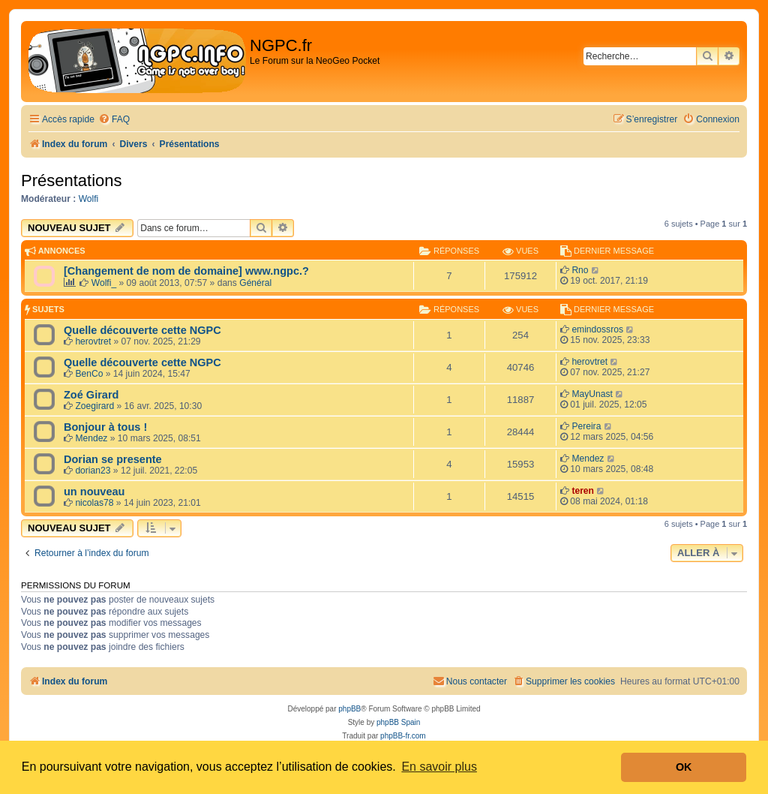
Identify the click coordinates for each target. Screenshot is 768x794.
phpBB (349, 709)
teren (583, 491)
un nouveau (94, 492)
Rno (580, 270)
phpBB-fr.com (403, 736)
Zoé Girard (91, 395)
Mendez (91, 438)
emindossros (597, 329)
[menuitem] (114, 120)
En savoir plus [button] (439, 766)
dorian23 (92, 470)
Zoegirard (94, 406)
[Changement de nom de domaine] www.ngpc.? (186, 271)
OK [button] (684, 767)
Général (255, 283)
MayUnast (592, 394)
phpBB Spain (398, 722)
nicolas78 (94, 503)
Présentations (71, 180)
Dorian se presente (113, 459)
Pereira (586, 426)
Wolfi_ (104, 283)
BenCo (89, 373)
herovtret (93, 341)
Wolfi (89, 199)
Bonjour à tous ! (105, 427)
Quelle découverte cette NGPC (142, 330)
